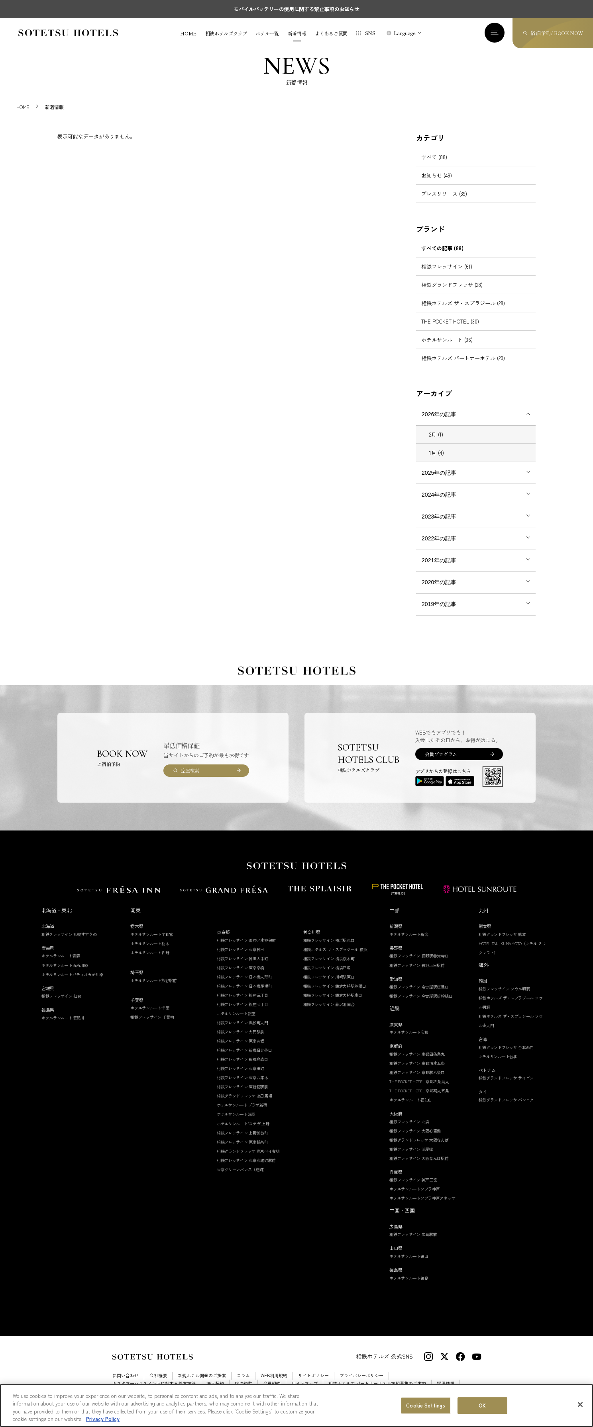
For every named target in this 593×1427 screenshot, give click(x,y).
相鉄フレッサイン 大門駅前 (240, 1032)
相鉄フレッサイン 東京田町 (240, 1068)
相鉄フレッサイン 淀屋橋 (411, 1149)
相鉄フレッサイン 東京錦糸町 (242, 1142)
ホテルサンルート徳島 (408, 1278)
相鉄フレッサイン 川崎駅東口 (329, 977)
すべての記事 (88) (442, 248)
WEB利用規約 (274, 1375)
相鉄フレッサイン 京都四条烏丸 (417, 1054)
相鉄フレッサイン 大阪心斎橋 (415, 1131)
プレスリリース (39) (444, 193)
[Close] (580, 1406)
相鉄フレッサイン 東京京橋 (240, 968)
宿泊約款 (243, 1383)
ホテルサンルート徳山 (408, 1256)
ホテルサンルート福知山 (410, 1100)
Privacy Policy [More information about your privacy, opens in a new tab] (103, 1421)
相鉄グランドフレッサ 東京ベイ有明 (248, 1151)
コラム (243, 1375)
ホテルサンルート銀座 (236, 1013)
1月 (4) (436, 452)
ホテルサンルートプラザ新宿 (242, 1105)
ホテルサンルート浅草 (236, 1114)
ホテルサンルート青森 (60, 956)
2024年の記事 (439, 494)
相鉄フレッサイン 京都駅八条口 (417, 1072)
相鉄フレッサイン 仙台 (61, 996)
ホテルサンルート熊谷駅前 (153, 980)
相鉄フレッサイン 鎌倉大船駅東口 (332, 995)
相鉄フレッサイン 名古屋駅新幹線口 (420, 996)
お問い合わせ (125, 1375)
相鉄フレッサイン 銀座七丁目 (242, 1004)
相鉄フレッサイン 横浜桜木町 (329, 958)
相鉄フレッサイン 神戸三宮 (413, 1180)
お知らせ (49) (436, 175)
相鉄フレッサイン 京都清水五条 (417, 1063)
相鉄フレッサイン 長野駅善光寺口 (418, 956)
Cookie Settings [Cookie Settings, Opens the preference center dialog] (425, 1407)
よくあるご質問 (331, 33)
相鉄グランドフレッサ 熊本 (502, 934)
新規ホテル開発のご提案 (202, 1375)
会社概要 (158, 1375)
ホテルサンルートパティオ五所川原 (72, 974)
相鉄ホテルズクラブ (226, 33)
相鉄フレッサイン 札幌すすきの (69, 934)
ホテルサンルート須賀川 (62, 1018)
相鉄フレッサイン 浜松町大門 (242, 1022)
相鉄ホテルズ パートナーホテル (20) (463, 358)
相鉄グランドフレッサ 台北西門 (506, 1047)
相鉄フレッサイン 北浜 (409, 1122)
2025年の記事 (439, 473)
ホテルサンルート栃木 (149, 943)
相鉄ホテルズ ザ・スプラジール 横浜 (335, 949)
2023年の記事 (439, 516)
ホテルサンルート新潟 (408, 934)
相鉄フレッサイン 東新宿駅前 (242, 1087)
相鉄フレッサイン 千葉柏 (152, 1017)
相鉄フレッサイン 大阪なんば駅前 (418, 1158)
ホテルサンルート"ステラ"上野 (243, 1124)
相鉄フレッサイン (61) (446, 266)
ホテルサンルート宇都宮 (151, 934)
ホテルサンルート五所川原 (64, 965)
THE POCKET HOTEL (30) (450, 321)
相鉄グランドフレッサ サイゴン (506, 1078)
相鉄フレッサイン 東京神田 (240, 949)
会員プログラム (441, 754)
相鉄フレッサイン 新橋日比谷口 (244, 1050)
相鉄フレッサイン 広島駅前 (413, 1234)
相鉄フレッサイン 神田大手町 (242, 958)
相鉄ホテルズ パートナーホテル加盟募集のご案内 (377, 1383)
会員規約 (272, 1383)
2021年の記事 (439, 560)
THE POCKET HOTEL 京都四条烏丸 (419, 1081)
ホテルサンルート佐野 (149, 952)
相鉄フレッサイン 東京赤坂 (240, 1041)
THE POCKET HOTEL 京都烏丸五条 (419, 1091)
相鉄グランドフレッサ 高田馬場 (244, 1096)
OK (482, 1407)
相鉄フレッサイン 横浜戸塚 (327, 968)
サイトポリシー (313, 1375)
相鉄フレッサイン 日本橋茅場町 (244, 986)
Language (405, 32)
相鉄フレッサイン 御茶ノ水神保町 (246, 940)
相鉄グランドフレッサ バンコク (506, 1100)
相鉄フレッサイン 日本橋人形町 (244, 977)
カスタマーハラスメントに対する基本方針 (154, 1383)
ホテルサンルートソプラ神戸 (414, 1189)
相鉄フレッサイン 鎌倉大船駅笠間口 (334, 986)
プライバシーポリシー (361, 1375)
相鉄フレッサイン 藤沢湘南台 (329, 1004)
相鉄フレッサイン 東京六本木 (242, 1077)
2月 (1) (436, 434)
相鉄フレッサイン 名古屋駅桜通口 (418, 987)
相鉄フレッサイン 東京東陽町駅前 (246, 1160)
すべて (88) (434, 157)
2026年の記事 (439, 414)
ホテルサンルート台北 (498, 1056)
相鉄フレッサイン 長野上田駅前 (417, 965)
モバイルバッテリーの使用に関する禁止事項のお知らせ (296, 9)
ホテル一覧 (267, 33)
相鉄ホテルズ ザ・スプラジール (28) (463, 303)
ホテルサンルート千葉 (149, 1008)
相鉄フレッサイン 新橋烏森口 (242, 1059)
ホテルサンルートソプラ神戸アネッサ (422, 1198)
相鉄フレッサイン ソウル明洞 (504, 989)
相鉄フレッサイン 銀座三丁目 (242, 995)
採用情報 (445, 1383)
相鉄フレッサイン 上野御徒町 (242, 1133)
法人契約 (215, 1383)
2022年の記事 (439, 538)
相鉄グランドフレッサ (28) (452, 285)
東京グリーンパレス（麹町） (242, 1169)
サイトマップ (304, 1383)
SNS (370, 32)
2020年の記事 (439, 582)
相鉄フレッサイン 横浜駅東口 (329, 940)
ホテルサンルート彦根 (408, 1032)
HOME (188, 33)
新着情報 (297, 33)
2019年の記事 (439, 604)
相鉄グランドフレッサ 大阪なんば (418, 1140)
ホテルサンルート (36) (447, 339)
